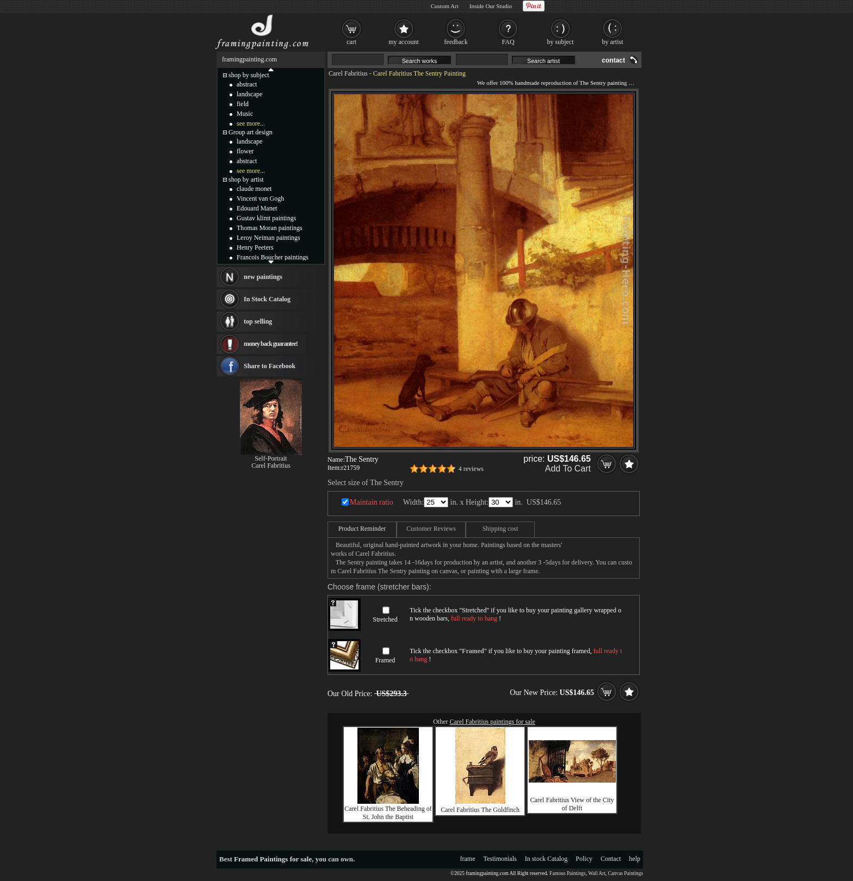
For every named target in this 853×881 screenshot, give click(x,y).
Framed (385, 660)
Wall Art (596, 873)
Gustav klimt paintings (266, 218)
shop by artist (246, 179)
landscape (249, 94)
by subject (560, 42)
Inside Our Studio (490, 6)
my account (403, 42)
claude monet (254, 189)
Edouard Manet (257, 208)
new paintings (263, 277)
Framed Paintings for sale (273, 859)
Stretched (385, 619)
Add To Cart (568, 468)
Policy (584, 859)
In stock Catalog (546, 859)
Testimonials (500, 859)
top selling (258, 321)
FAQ (508, 42)
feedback (455, 42)
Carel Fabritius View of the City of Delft (572, 804)
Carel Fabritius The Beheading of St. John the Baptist (387, 813)
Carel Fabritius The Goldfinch (480, 810)
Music (245, 113)
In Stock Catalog (267, 299)
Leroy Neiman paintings (268, 237)
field (243, 104)
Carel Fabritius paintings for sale (492, 721)
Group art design (250, 132)
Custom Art (445, 6)
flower (245, 151)
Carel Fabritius (348, 73)
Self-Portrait (271, 458)
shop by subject (248, 75)
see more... (251, 123)
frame (467, 859)
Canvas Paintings (625, 873)
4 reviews (471, 469)
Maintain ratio (371, 502)
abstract (247, 84)
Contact (611, 859)
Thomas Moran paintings (269, 228)
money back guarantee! (271, 344)
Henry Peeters (255, 247)
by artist (612, 42)
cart (351, 42)
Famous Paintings (567, 873)
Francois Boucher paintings (272, 257)
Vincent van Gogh (260, 198)
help (634, 859)
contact (613, 60)
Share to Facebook (269, 366)
